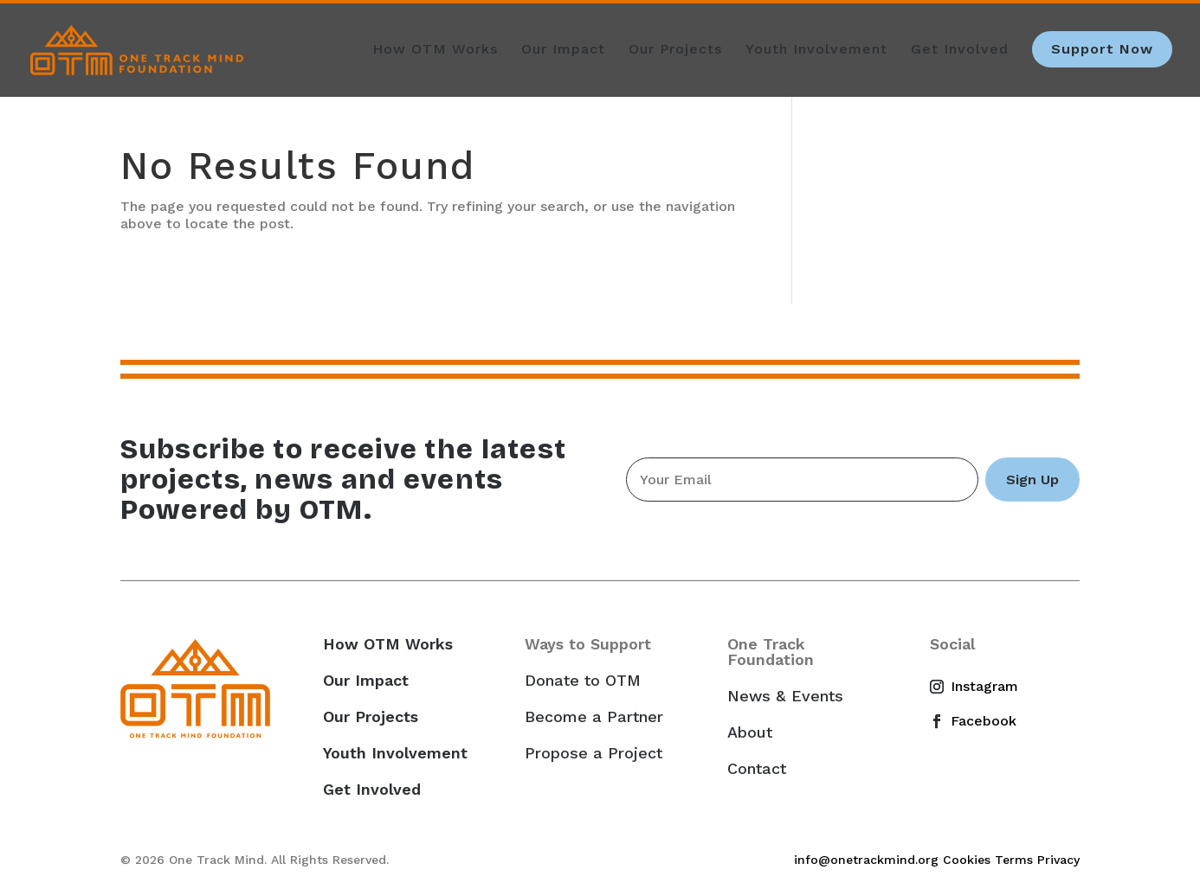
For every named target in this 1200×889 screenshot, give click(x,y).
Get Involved (960, 50)
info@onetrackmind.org (866, 860)
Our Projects (675, 50)
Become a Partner (594, 717)
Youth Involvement (816, 50)
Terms (1014, 860)
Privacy (1058, 860)
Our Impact (563, 50)
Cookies (966, 860)
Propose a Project (593, 753)
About (749, 732)
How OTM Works (435, 50)
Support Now (1102, 49)
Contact (756, 769)
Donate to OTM (583, 680)
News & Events (785, 696)
